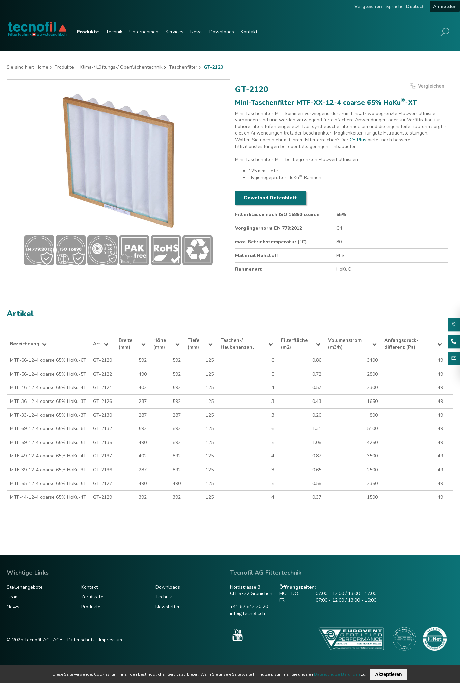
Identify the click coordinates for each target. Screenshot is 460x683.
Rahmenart (248, 269)
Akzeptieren (388, 674)
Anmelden (445, 6)
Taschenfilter (183, 67)
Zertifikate (92, 597)
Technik (114, 32)
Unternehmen (144, 32)
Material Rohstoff (256, 255)
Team (13, 597)
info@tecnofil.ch (247, 613)
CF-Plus (358, 140)
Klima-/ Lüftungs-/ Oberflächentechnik (121, 67)
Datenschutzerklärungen (337, 674)
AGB (58, 639)
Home (42, 67)
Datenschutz (80, 639)
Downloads (221, 32)
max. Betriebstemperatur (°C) (271, 242)
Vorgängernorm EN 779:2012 (268, 228)
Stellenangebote (25, 587)
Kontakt (249, 32)
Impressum (110, 639)
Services (174, 32)
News (196, 32)
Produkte (88, 32)
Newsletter (167, 607)
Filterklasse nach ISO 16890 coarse (277, 214)
